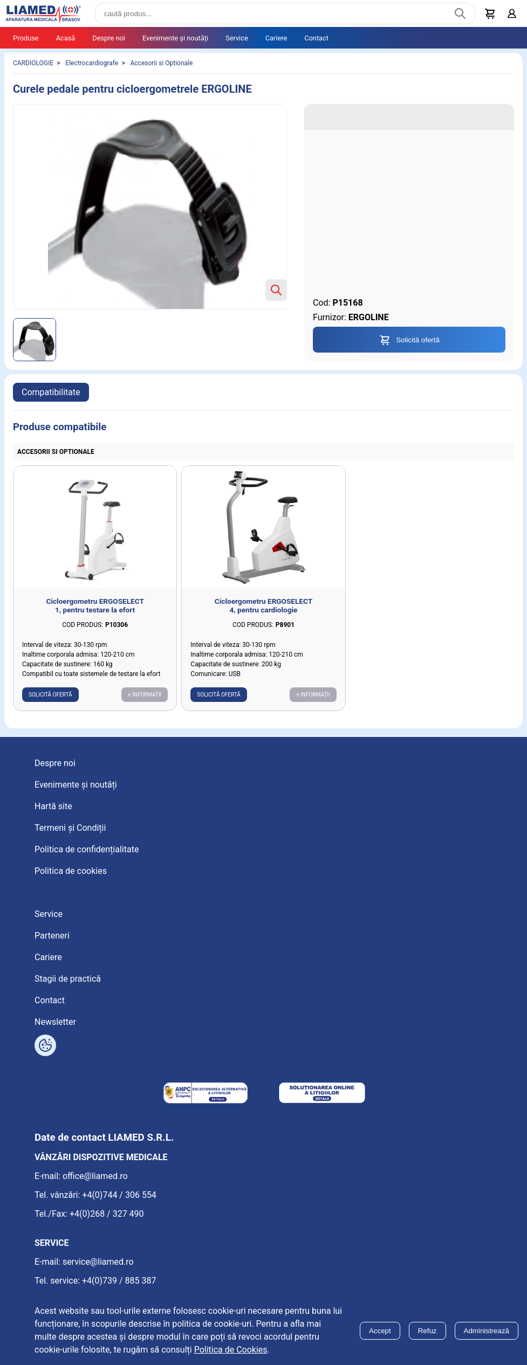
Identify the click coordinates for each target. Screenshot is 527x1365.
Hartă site (53, 806)
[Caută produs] (460, 13)
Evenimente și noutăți (175, 38)
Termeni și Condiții (70, 828)
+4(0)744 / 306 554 (119, 1195)
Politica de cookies (71, 871)
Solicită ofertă (50, 695)
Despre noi (108, 38)
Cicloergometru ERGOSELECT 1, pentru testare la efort (95, 605)
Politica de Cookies (231, 1350)
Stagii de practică (68, 979)
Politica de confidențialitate (87, 849)
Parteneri (52, 935)
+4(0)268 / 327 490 (107, 1214)
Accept (380, 1331)
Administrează (486, 1331)
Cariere (276, 38)
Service (236, 38)
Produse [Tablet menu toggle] (26, 38)
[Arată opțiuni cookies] (45, 1045)
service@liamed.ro (98, 1262)
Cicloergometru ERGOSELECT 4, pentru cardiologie (263, 605)
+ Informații (145, 695)
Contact (316, 38)
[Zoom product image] (276, 290)
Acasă (66, 38)
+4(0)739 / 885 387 (119, 1281)
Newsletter (55, 1022)
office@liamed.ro (95, 1176)
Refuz (427, 1331)
